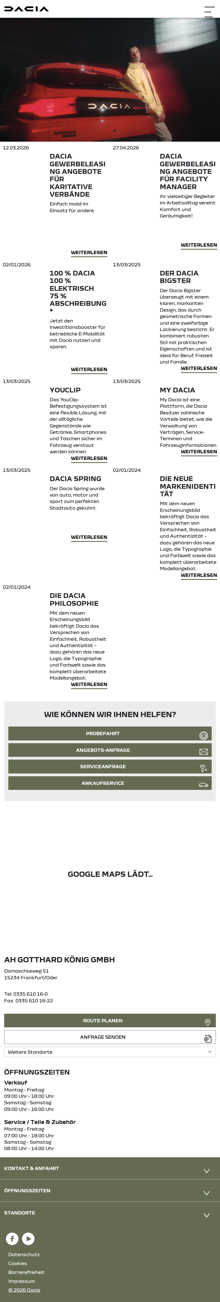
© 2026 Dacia (24, 1290)
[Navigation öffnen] (209, 8)
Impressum (21, 1281)
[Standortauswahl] (110, 1052)
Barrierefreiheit (26, 1272)
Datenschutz (24, 1254)
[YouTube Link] (28, 1236)
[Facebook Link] (12, 1236)
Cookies (17, 1263)
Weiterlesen (89, 252)
